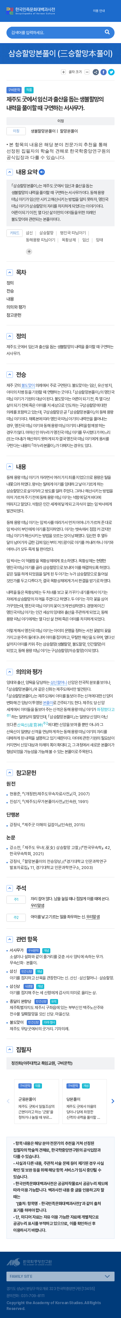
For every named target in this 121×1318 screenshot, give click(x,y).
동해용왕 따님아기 (40, 240)
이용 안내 (99, 11)
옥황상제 (69, 240)
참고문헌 (13, 315)
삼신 (29, 232)
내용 (10, 299)
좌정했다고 (106, 709)
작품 (29, 90)
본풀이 (48, 702)
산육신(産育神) (30, 725)
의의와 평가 (16, 307)
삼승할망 (46, 232)
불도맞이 (28, 385)
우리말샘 (37, 905)
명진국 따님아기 (73, 232)
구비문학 (14, 90)
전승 (10, 291)
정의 (10, 282)
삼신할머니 (58, 682)
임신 (85, 240)
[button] (113, 1101)
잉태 (99, 240)
